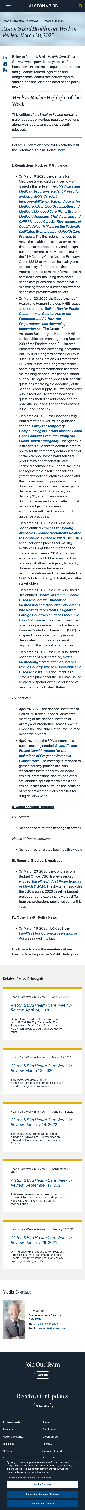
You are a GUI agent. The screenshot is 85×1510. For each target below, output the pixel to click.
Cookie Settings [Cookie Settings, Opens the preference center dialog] (42, 1484)
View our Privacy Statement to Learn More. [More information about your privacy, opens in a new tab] (30, 1478)
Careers (42, 1375)
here (62, 150)
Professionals (11, 1422)
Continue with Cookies (43, 1504)
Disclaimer (49, 1429)
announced (46, 714)
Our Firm (8, 1444)
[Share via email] (5, 64)
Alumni (46, 1422)
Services (8, 1429)
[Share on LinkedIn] (5, 58)
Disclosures (50, 1436)
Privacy (47, 1444)
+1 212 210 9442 (48, 1324)
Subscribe (42, 1406)
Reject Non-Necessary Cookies (42, 1494)
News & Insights (13, 1436)
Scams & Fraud (52, 1451)
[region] (42, 1484)
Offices (7, 1451)
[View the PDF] (5, 70)
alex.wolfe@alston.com (51, 1328)
